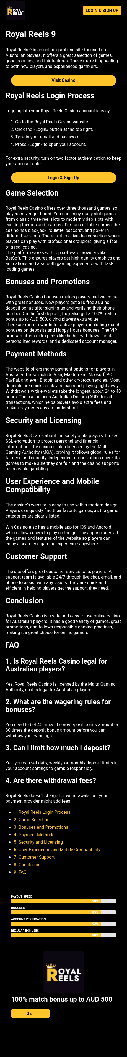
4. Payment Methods (34, 834)
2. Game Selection (32, 819)
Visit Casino (63, 80)
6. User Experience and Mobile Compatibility (57, 849)
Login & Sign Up (102, 10)
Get (30, 1013)
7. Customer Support (34, 857)
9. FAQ (20, 872)
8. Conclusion (27, 864)
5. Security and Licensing (38, 842)
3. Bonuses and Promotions (41, 827)
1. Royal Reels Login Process (42, 812)
